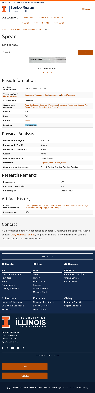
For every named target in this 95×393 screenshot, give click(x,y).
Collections (15, 29)
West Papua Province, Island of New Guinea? (57, 106)
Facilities (6, 278)
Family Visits (8, 285)
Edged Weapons (68, 95)
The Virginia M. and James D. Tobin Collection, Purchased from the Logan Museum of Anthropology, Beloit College (57, 206)
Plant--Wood (54, 162)
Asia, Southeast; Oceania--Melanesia (41, 105)
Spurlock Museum (10, 332)
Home (4, 29)
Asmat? (28, 120)
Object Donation (72, 305)
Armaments (55, 95)
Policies (37, 285)
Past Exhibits (70, 281)
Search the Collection (35, 23)
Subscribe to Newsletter (47, 355)
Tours (4, 281)
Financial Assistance (43, 302)
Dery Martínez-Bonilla (23, 234)
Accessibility (75, 387)
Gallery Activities (10, 288)
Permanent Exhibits (74, 274)
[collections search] (40, 52)
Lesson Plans (39, 309)
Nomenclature (10, 96)
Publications (39, 281)
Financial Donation (73, 302)
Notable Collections (50, 17)
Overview (27, 17)
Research (59, 23)
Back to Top (47, 256)
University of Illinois (60, 387)
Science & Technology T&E (37, 95)
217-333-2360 (11, 342)
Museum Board (40, 288)
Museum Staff (40, 292)
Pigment (44, 162)
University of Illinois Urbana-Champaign (23, 2)
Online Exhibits (71, 278)
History (36, 278)
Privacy (85, 387)
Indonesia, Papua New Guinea (71, 105)
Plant (63, 162)
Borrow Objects (41, 305)
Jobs (35, 274)
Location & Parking (11, 274)
